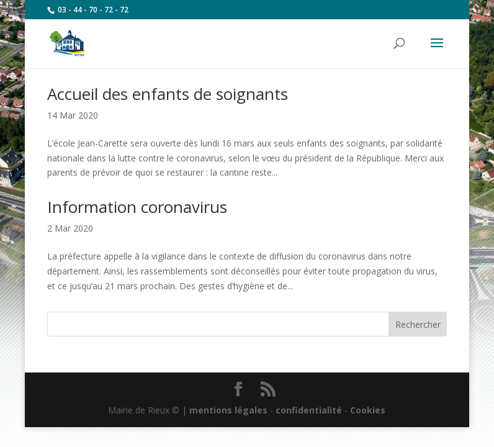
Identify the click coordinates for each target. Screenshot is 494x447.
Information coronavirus (137, 207)
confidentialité (309, 410)
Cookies (367, 410)
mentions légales (228, 410)
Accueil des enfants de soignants (167, 94)
